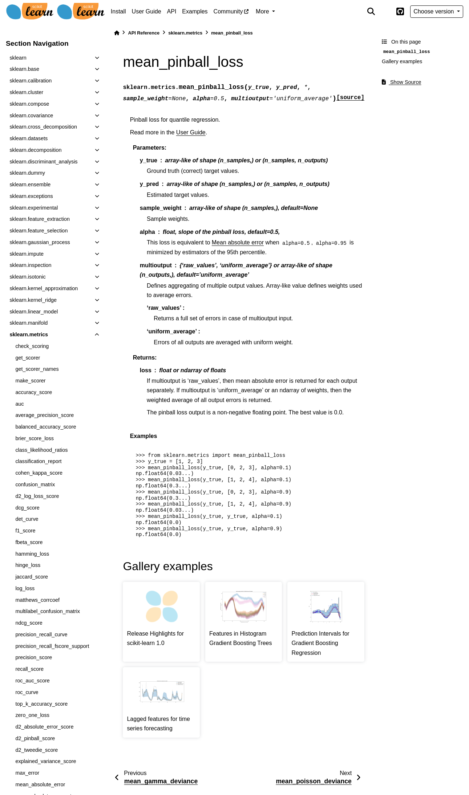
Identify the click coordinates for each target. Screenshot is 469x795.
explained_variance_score (45, 761)
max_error (27, 773)
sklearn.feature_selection (38, 231)
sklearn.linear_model (33, 312)
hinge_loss (27, 565)
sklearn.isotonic (27, 277)
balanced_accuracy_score (45, 427)
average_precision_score (44, 415)
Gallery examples (402, 61)
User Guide (146, 11)
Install (118, 11)
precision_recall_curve (41, 634)
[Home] (116, 33)
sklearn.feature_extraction (39, 219)
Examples (194, 11)
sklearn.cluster (26, 92)
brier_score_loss (34, 438)
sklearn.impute (26, 254)
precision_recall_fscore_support (52, 646)
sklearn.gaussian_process (39, 242)
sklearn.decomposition (35, 150)
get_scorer (27, 358)
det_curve (26, 519)
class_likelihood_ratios (41, 450)
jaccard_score (31, 577)
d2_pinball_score (35, 738)
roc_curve (26, 692)
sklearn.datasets (28, 138)
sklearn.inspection (30, 265)
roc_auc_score (32, 681)
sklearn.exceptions (31, 196)
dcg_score (27, 508)
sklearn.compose (29, 104)
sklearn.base (24, 69)
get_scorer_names (36, 369)
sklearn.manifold (28, 323)
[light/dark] (385, 11)
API (172, 11)
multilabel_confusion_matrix (47, 611)
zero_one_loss (32, 715)
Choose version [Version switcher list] (434, 11)
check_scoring (32, 346)
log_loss (25, 588)
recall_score (29, 669)
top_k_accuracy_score (41, 704)
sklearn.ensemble (29, 184)
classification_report (38, 461)
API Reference (143, 33)
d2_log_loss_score (37, 496)
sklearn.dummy (27, 173)
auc (19, 404)
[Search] (371, 11)
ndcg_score (28, 623)
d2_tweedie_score (36, 750)
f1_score (25, 531)
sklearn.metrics (28, 334)
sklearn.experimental (33, 208)
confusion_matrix (35, 484)
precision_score (33, 657)
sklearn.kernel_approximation (43, 288)
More (263, 11)
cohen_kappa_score (38, 473)
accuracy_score (33, 392)
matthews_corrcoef (37, 600)
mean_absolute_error (40, 784)
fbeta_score (29, 542)
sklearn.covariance (31, 115)
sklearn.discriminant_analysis (43, 162)
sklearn (17, 58)
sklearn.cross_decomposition (43, 127)
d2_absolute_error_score (44, 727)
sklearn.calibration (30, 81)
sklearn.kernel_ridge (33, 300)
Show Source (401, 82)
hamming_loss (32, 554)
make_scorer (30, 381)
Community (228, 11)
